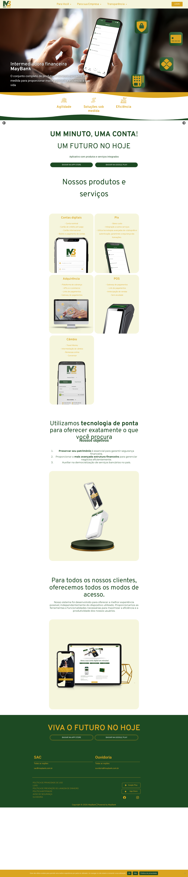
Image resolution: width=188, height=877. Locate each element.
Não (135, 873)
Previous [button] (4, 158)
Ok (129, 873)
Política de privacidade (149, 873)
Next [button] (184, 158)
